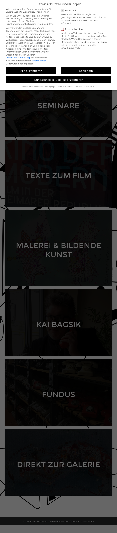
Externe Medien (73, 28)
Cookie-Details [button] (60, 86)
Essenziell (69, 9)
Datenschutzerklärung (18, 56)
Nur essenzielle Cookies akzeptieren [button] (58, 78)
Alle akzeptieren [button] (31, 69)
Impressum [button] (90, 86)
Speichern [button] (86, 69)
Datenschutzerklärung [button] (76, 86)
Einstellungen (39, 59)
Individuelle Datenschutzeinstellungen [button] (37, 86)
